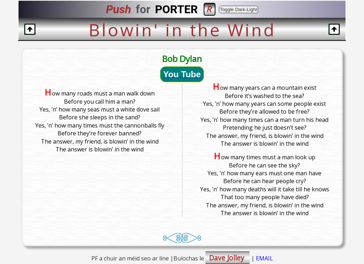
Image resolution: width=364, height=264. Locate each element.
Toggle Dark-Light (238, 9)
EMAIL (264, 258)
